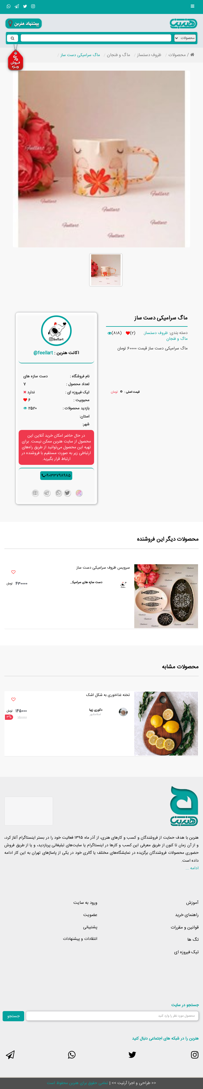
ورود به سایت (85, 902)
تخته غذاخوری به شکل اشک (108, 695)
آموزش (192, 902)
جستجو (13, 1016)
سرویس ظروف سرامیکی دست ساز (103, 568)
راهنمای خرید (187, 915)
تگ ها (193, 939)
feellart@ (43, 353)
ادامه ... (192, 868)
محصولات (177, 55)
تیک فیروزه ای (186, 952)
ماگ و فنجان (118, 55)
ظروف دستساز (149, 55)
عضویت (90, 915)
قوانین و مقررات (185, 927)
